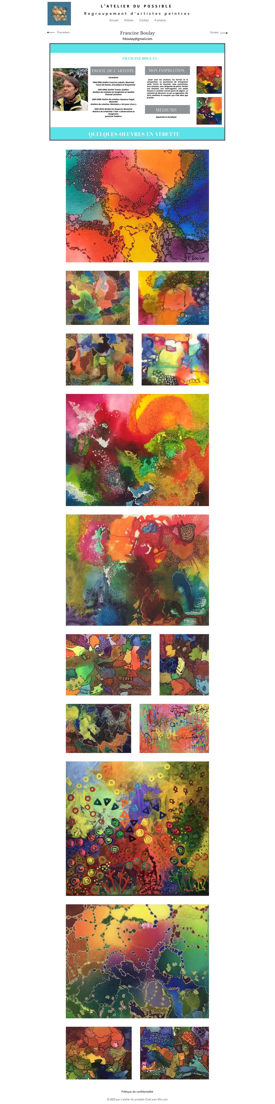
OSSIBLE (160, 6)
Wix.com (163, 1099)
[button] (128, 20)
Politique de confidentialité (137, 1091)
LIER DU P (132, 6)
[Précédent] (63, 32)
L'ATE (109, 6)
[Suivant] (214, 32)
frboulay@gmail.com (137, 39)
